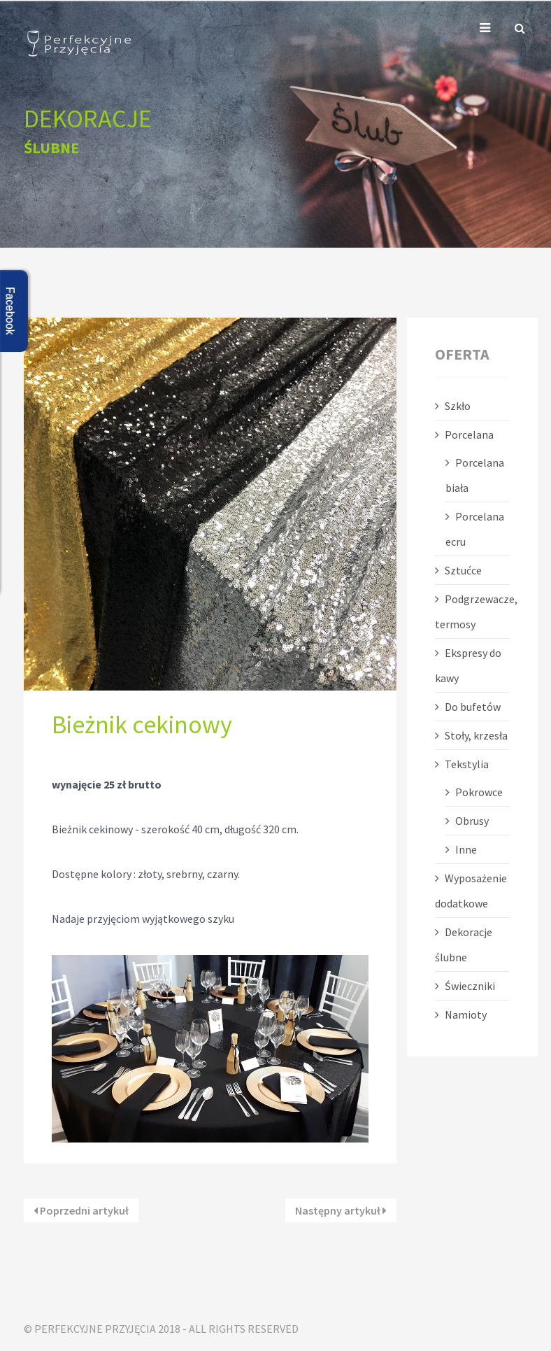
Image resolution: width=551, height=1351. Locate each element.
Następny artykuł (341, 1210)
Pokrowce (479, 792)
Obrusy (472, 821)
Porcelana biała (474, 475)
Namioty (466, 1014)
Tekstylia (467, 764)
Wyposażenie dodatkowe (471, 890)
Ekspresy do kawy (468, 665)
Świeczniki (470, 986)
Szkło (458, 406)
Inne (466, 849)
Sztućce (463, 570)
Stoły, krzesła (476, 735)
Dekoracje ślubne (463, 944)
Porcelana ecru (474, 529)
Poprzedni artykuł (81, 1210)
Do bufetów (473, 707)
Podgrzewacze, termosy (472, 611)
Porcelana (469, 434)
